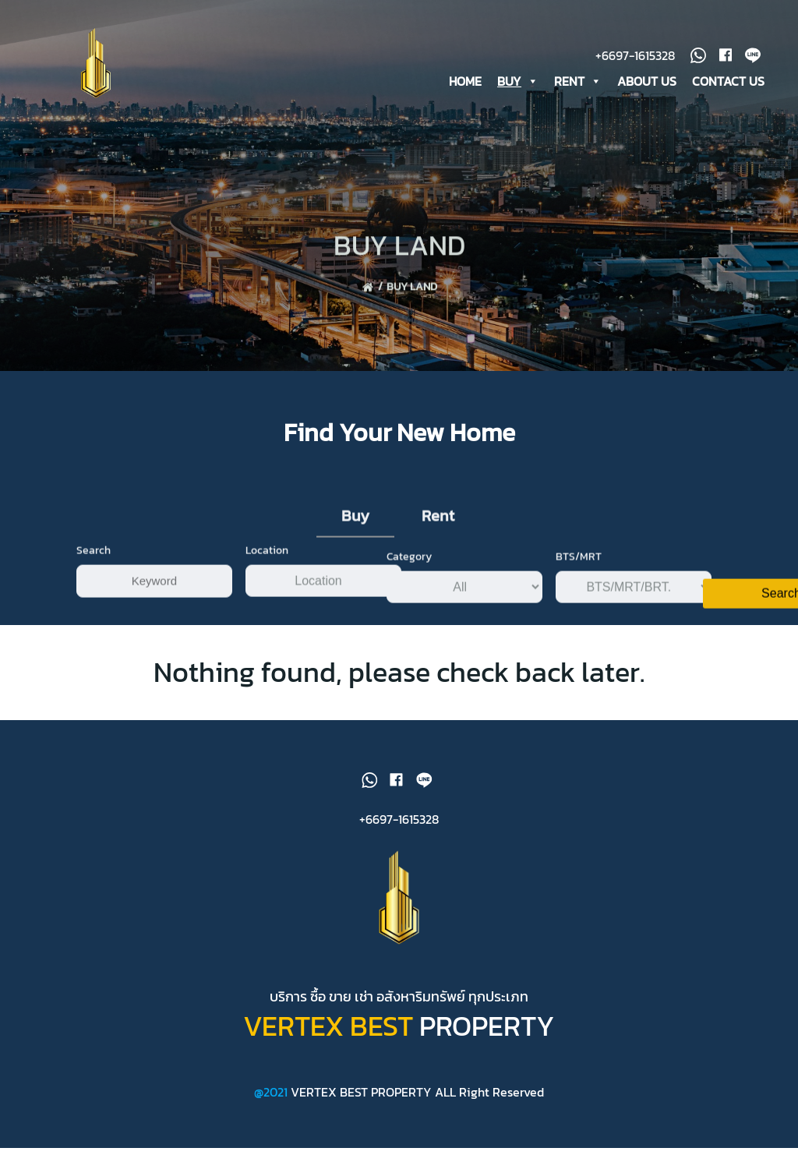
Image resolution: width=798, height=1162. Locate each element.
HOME (466, 80)
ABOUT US (647, 80)
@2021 (272, 1105)
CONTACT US (729, 80)
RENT (578, 80)
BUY (518, 80)
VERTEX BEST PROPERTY (361, 1105)
